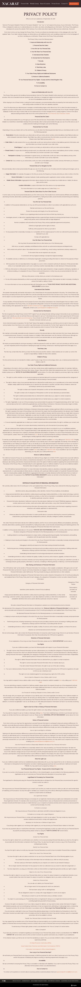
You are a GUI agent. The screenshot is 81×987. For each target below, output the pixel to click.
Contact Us (64, 4)
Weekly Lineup (34, 4)
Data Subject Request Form (39, 981)
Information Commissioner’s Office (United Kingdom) (40, 949)
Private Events (56, 4)
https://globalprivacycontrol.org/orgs (22, 318)
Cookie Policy (26, 981)
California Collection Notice (69, 981)
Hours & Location (45, 4)
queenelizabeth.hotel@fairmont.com (47, 307)
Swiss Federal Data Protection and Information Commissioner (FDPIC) (40, 946)
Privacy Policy (17, 981)
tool (36, 434)
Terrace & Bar (25, 4)
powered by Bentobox (40, 985)
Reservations (74, 4)
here (53, 139)
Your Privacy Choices (54, 981)
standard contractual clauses (35, 305)
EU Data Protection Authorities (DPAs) (40, 943)
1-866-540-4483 (69, 439)
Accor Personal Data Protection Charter (59, 113)
